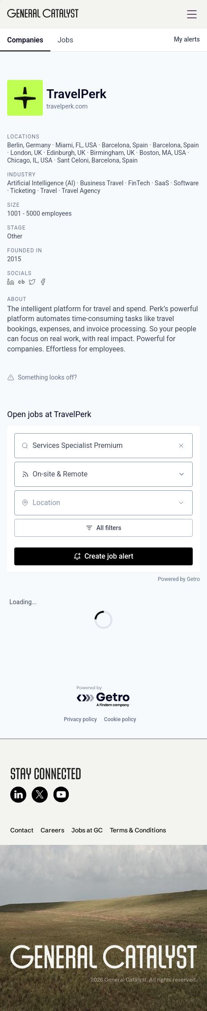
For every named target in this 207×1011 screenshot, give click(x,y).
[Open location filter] (181, 503)
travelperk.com (67, 106)
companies (25, 40)
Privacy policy (80, 719)
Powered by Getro (179, 579)
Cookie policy (120, 719)
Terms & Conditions (138, 830)
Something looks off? (42, 377)
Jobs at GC (87, 830)
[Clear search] (181, 445)
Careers (52, 830)
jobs (65, 40)
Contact (21, 830)
